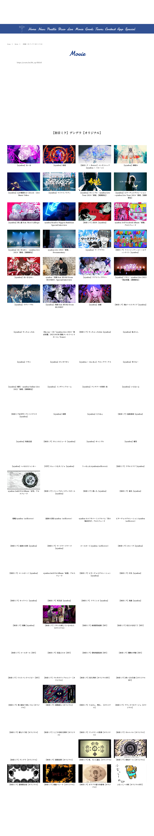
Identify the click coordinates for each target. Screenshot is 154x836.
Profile (51, 29)
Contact (110, 29)
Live (70, 29)
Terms (99, 29)
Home (32, 29)
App (120, 29)
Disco (61, 29)
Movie (79, 29)
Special (130, 29)
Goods (89, 29)
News (41, 29)
